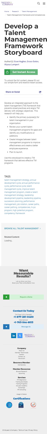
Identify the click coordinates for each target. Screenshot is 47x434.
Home (6, 11)
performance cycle (18, 186)
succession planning (13, 201)
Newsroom (21, 358)
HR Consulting (21, 390)
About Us (21, 350)
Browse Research (21, 371)
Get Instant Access (24, 72)
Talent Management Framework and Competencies (26, 15)
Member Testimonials (21, 353)
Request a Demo (26, 297)
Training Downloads (22, 382)
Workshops (21, 388)
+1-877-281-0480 (23, 317)
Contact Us (21, 356)
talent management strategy (16, 180)
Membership (22, 365)
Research (15, 11)
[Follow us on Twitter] (19, 335)
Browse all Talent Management (21, 228)
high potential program (23, 210)
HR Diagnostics (21, 380)
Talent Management (29, 11)
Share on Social (23, 92)
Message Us (26, 327)
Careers (21, 354)
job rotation (22, 204)
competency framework (14, 213)
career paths (33, 204)
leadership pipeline (32, 198)
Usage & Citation (22, 394)
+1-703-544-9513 (23, 322)
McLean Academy (21, 386)
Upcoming (22, 373)
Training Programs (21, 384)
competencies (24, 207)
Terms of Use (23, 430)
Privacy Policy (33, 430)
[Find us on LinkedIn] (13, 335)
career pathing (10, 207)
